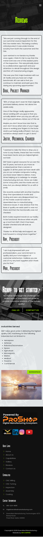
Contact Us (32, 310)
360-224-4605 (11, 506)
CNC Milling (10, 481)
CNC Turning (11, 484)
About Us (9, 455)
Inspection (10, 487)
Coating (9, 494)
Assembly (10, 491)
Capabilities (11, 458)
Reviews (9, 465)
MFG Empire (26, 533)
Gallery (9, 462)
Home (8, 452)
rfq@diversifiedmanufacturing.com (19, 510)
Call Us (15, 310)
